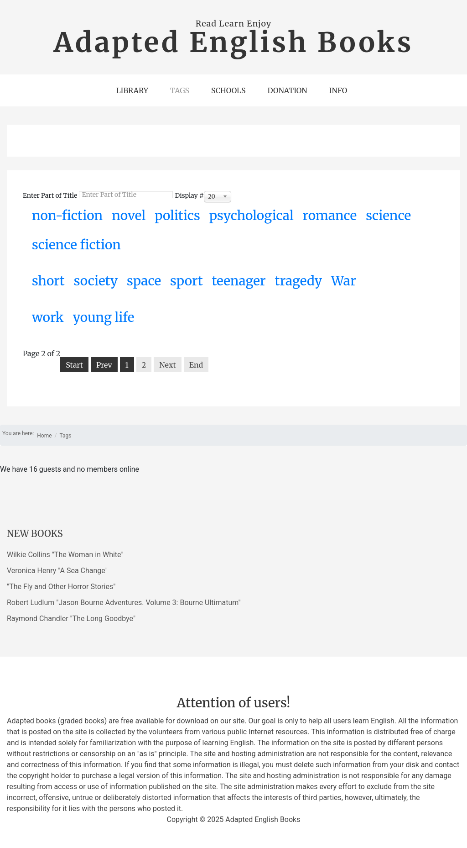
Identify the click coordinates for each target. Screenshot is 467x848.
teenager (239, 281)
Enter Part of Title (51, 195)
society (96, 281)
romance (330, 215)
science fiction (76, 245)
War (343, 281)
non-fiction (67, 215)
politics (177, 215)
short (48, 281)
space (144, 281)
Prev (104, 364)
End (196, 364)
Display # (189, 195)
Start (74, 364)
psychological (251, 215)
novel (128, 215)
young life (104, 317)
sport (186, 281)
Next (167, 364)
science (388, 215)
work (48, 317)
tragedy (298, 281)
